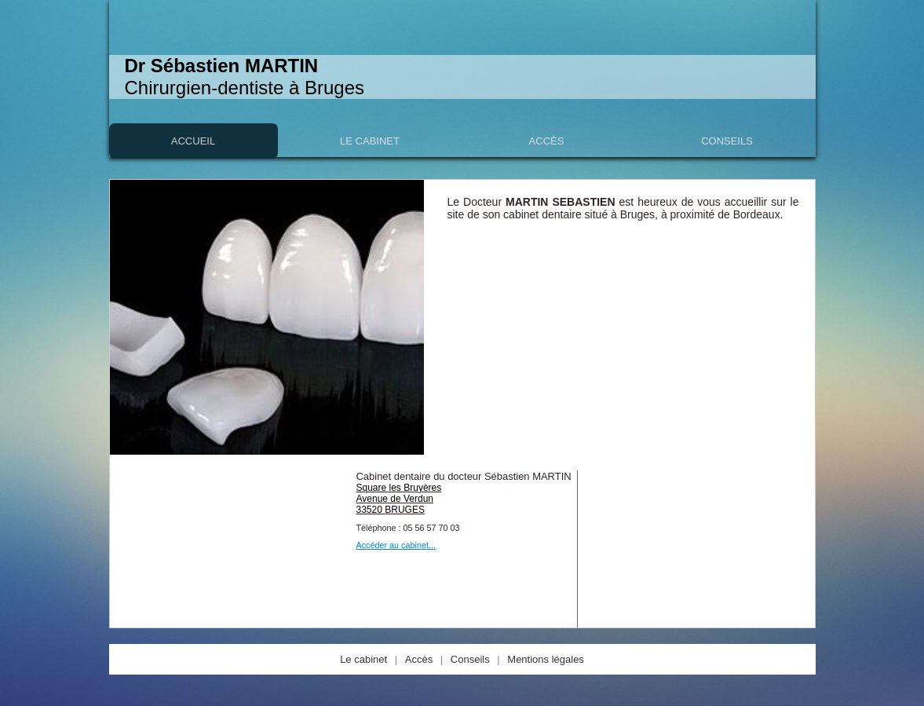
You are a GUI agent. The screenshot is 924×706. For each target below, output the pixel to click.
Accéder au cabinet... (396, 545)
